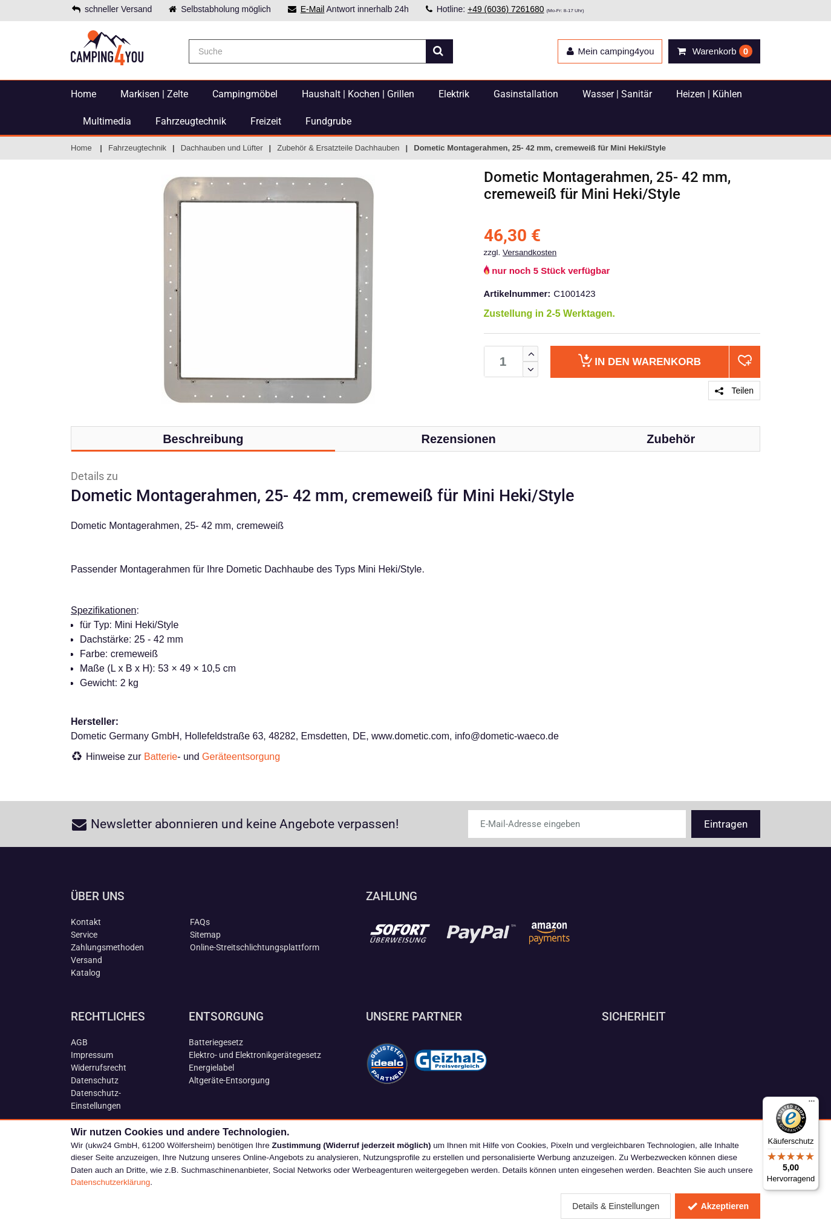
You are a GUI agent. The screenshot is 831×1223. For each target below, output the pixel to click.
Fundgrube (328, 121)
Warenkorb (639, 361)
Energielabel (211, 1067)
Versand (86, 960)
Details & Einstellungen (615, 1206)
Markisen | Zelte (154, 94)
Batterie (160, 756)
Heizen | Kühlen (709, 94)
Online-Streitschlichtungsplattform (254, 947)
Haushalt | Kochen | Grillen (358, 94)
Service (84, 934)
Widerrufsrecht (98, 1067)
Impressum (92, 1055)
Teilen (734, 390)
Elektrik (453, 94)
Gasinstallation (526, 94)
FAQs (200, 922)
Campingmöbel (245, 94)
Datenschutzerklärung (110, 1182)
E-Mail (313, 9)
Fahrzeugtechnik (190, 121)
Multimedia (107, 121)
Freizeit (265, 121)
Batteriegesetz (216, 1042)
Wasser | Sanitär (617, 94)
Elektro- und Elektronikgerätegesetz (255, 1055)
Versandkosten (529, 252)
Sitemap (205, 934)
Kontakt (86, 922)
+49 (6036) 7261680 (506, 9)
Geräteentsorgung (241, 756)
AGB (79, 1042)
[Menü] (811, 1104)
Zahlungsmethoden (107, 947)
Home (83, 94)
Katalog (85, 973)
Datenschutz (95, 1080)
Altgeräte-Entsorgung (229, 1080)
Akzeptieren (717, 1206)
